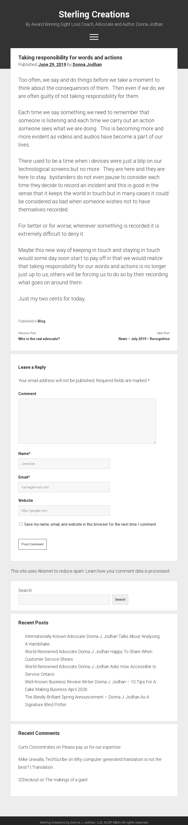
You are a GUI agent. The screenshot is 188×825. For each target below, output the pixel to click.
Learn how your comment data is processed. (128, 571)
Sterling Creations (94, 14)
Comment (27, 393)
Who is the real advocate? (39, 339)
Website (25, 500)
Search (25, 590)
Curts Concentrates (36, 747)
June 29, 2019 (52, 64)
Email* (24, 477)
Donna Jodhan (87, 64)
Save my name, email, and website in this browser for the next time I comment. (90, 524)
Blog (41, 321)
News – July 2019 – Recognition (144, 339)
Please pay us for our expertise (91, 747)
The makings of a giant (66, 779)
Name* (24, 453)
